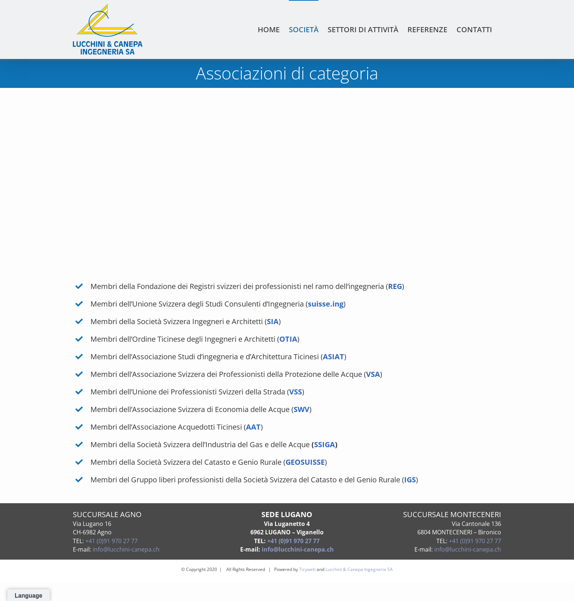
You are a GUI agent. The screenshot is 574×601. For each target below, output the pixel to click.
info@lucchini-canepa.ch (126, 549)
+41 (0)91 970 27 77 (111, 541)
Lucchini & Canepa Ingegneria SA (359, 569)
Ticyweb (307, 569)
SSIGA (324, 444)
